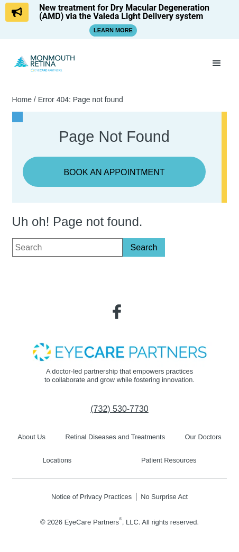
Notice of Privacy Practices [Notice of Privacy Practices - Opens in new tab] (91, 497)
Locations (56, 460)
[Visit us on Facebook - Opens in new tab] (117, 312)
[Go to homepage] (45, 63)
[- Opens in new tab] (119, 351)
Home (22, 99)
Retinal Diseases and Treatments (116, 437)
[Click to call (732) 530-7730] (119, 409)
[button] (216, 63)
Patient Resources (169, 460)
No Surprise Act (164, 497)
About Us (31, 437)
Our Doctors (203, 437)
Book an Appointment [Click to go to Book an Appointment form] (113, 172)
